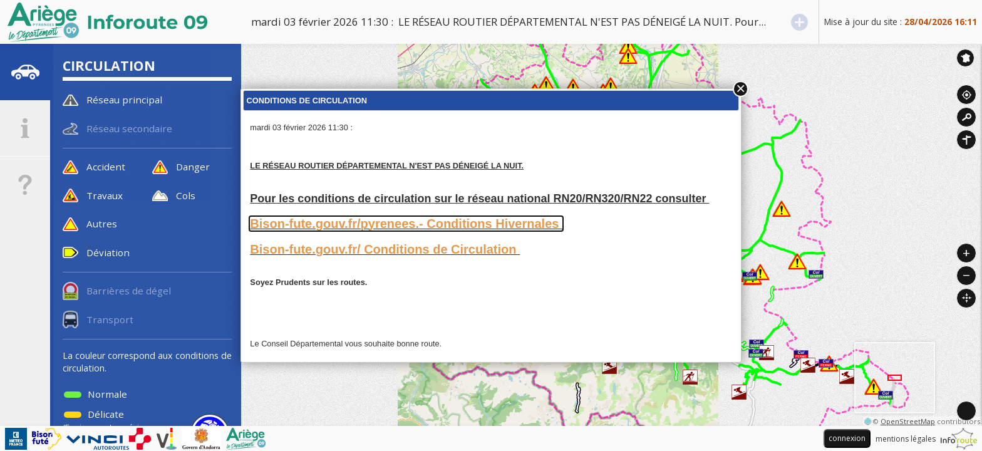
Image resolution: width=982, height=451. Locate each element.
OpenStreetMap (908, 421)
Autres (101, 223)
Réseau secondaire (129, 128)
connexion (847, 438)
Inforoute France (965, 58)
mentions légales (906, 438)
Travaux (104, 195)
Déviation (108, 252)
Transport (109, 319)
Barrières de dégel (128, 290)
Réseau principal (124, 99)
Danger (193, 166)
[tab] (25, 72)
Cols (185, 195)
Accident (105, 166)
